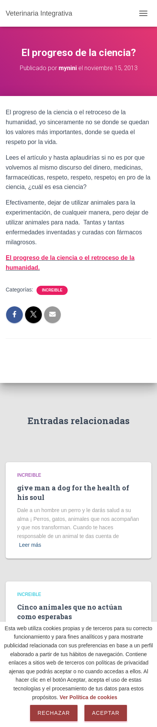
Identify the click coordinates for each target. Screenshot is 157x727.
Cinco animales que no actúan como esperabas (69, 611)
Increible (52, 290)
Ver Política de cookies (88, 697)
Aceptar (105, 713)
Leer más (30, 545)
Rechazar (54, 713)
